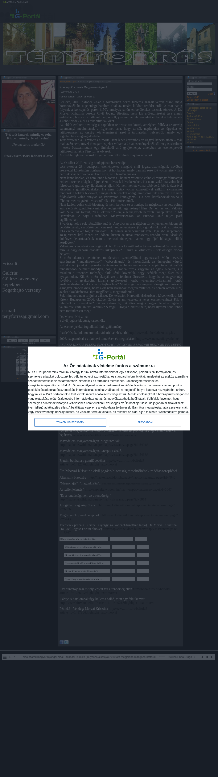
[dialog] (109, 388)
